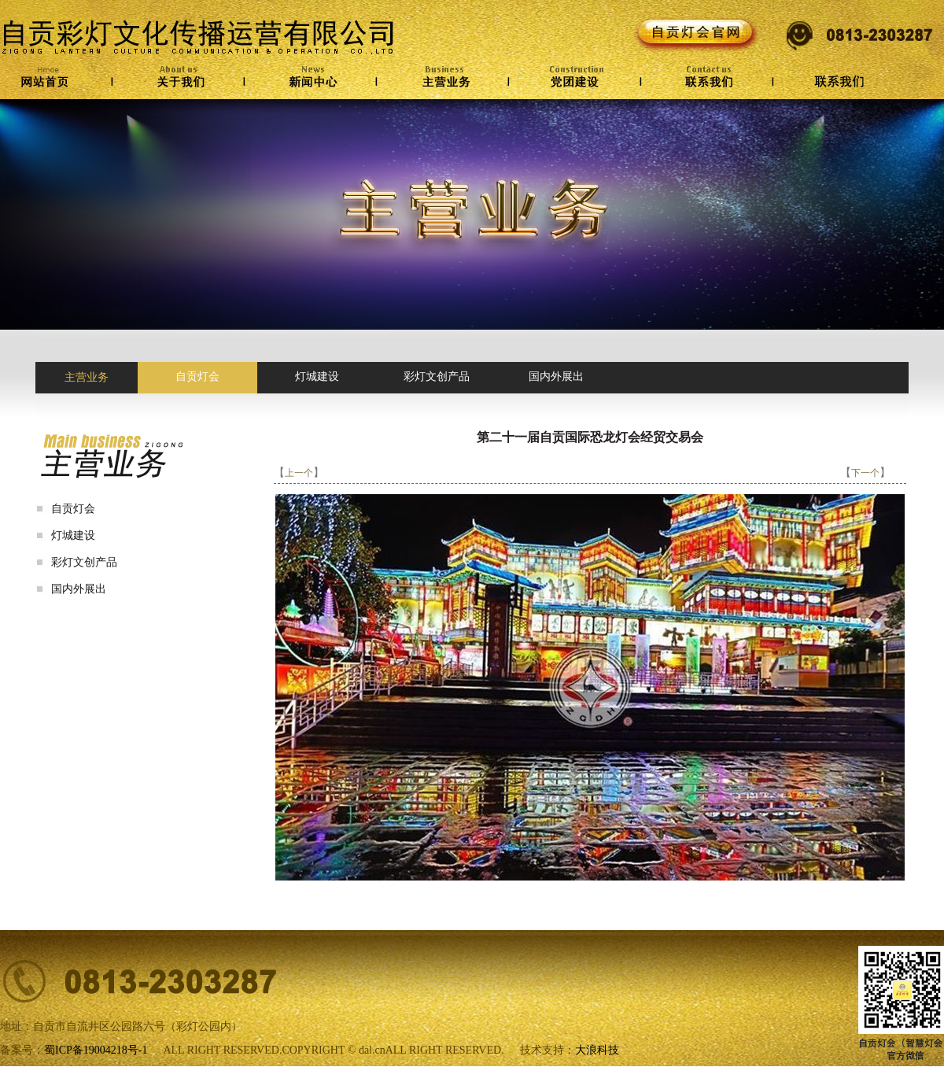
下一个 (865, 472)
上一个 (299, 472)
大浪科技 (597, 1050)
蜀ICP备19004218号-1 (95, 1050)
